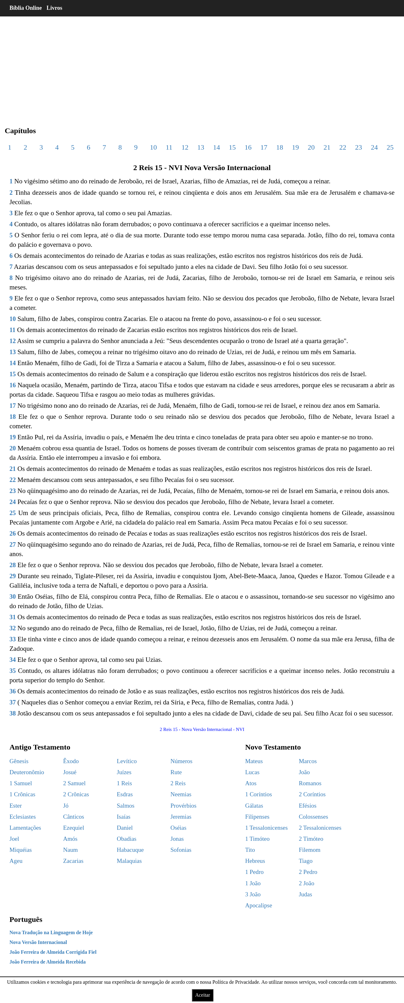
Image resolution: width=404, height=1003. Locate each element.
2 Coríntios (312, 794)
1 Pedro (254, 872)
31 (12, 617)
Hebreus (255, 861)
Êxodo (71, 761)
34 (12, 659)
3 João (253, 894)
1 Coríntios (258, 794)
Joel (14, 838)
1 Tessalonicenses (266, 827)
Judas (305, 894)
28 (12, 564)
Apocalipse (258, 905)
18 (279, 147)
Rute (176, 772)
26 (12, 533)
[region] (202, 66)
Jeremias (180, 816)
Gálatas (254, 805)
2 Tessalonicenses (320, 827)
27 (12, 544)
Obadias (126, 838)
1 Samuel (20, 783)
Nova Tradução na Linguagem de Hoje (51, 932)
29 (12, 576)
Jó (65, 805)
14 (216, 147)
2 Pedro (308, 872)
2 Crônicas (76, 794)
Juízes (124, 772)
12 (184, 147)
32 (12, 628)
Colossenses (313, 816)
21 (327, 147)
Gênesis (18, 761)
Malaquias (129, 861)
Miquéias (20, 849)
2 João (306, 883)
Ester (15, 805)
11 (169, 147)
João (304, 772)
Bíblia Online (25, 8)
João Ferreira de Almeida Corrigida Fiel (53, 952)
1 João (253, 883)
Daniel (125, 827)
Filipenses (257, 816)
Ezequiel (73, 827)
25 (390, 147)
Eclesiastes (22, 816)
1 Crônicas (22, 794)
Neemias (180, 794)
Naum (70, 849)
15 (232, 147)
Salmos (125, 805)
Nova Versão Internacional (38, 942)
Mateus (254, 761)
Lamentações (25, 827)
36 (12, 691)
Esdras (125, 794)
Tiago (306, 861)
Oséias (178, 827)
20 (311, 147)
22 (342, 147)
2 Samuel (74, 783)
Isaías (123, 816)
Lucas (252, 772)
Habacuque (130, 849)
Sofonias (181, 849)
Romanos (310, 783)
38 (12, 713)
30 (12, 596)
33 (12, 639)
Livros (54, 8)
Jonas (177, 838)
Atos (251, 783)
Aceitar (202, 995)
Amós (70, 838)
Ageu (15, 861)
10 (153, 147)
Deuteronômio (26, 772)
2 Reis (178, 783)
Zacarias (73, 861)
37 (12, 702)
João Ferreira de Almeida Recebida (47, 961)
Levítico (127, 761)
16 (248, 147)
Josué (69, 772)
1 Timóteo (257, 838)
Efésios (308, 805)
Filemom (310, 849)
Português (25, 919)
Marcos (308, 761)
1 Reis (124, 783)
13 (200, 147)
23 (358, 147)
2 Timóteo (311, 838)
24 (374, 147)
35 (12, 670)
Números (181, 761)
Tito (250, 849)
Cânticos (73, 816)
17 (263, 147)
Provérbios (183, 805)
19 (295, 147)
